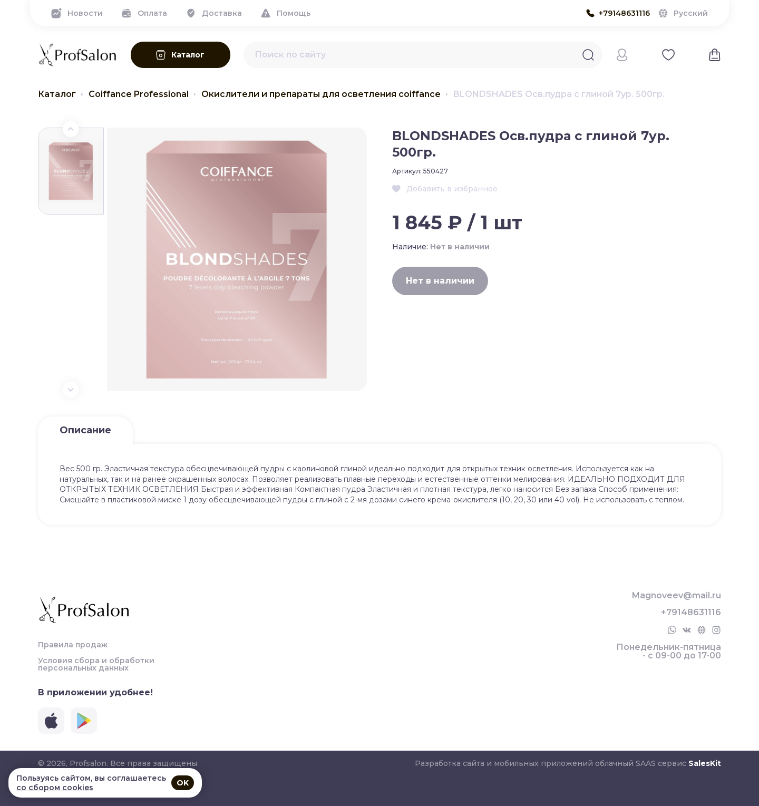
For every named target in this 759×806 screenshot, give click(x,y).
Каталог (57, 94)
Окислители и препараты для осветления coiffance (321, 94)
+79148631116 (691, 612)
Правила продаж (73, 644)
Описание (85, 430)
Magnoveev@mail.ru (676, 595)
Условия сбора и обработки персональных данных (96, 664)
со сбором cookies (54, 787)
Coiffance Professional (139, 94)
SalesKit (704, 763)
